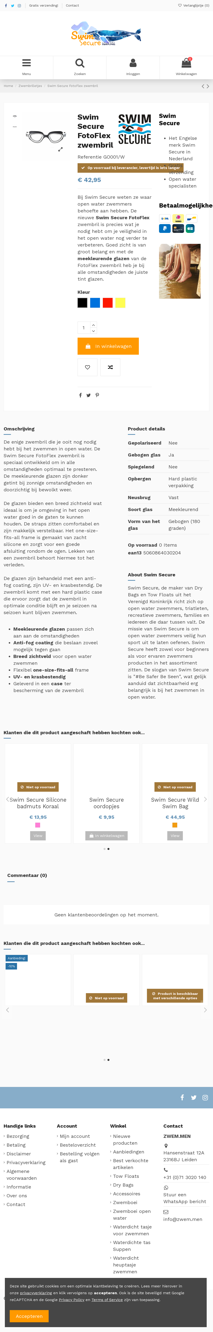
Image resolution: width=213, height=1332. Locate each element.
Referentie (90, 157)
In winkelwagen (108, 346)
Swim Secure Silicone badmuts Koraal (37, 1014)
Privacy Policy (71, 1299)
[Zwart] (30, 825)
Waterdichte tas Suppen (132, 1245)
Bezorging (18, 1136)
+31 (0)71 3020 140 (184, 1177)
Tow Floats (126, 1176)
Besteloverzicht (78, 1145)
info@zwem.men (182, 1219)
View (175, 835)
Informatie (19, 1187)
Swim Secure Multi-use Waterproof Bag (106, 803)
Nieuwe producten (125, 1139)
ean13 (135, 553)
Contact (72, 5)
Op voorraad (142, 545)
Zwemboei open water (132, 1214)
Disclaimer (19, 1154)
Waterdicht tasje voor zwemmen (132, 1230)
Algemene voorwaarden (22, 1174)
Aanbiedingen (128, 1152)
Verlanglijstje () (193, 5)
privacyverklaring (36, 1293)
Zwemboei (125, 1202)
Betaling (16, 1145)
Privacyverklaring (26, 1162)
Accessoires (126, 1194)
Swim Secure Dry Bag (175, 800)
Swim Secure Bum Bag (38, 800)
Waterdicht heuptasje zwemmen (126, 1265)
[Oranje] (37, 825)
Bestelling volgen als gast (79, 1157)
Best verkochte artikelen (130, 1164)
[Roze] (44, 825)
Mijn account (75, 1136)
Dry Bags (123, 1185)
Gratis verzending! (44, 5)
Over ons (17, 1196)
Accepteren (29, 1316)
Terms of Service (107, 1299)
